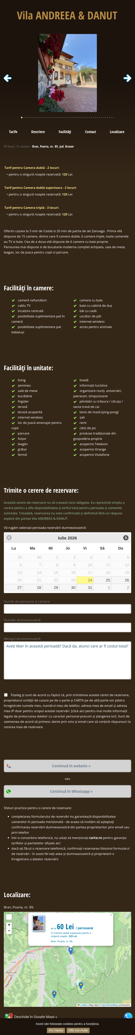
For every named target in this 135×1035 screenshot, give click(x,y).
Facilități (65, 131)
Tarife (13, 131)
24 (90, 580)
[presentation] (33, 744)
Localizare (117, 131)
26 (127, 580)
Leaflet (82, 1005)
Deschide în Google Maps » (30, 1016)
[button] (70, 951)
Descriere (38, 131)
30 (73, 587)
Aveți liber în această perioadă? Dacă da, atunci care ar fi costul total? (67, 660)
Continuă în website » (71, 765)
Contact (90, 131)
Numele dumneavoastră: (22, 620)
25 (108, 580)
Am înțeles (56, 1030)
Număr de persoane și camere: (27, 601)
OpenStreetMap (109, 1005)
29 (56, 587)
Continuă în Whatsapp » (71, 791)
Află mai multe (78, 1030)
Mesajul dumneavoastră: (22, 638)
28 (39, 587)
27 (19, 587)
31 (90, 587)
